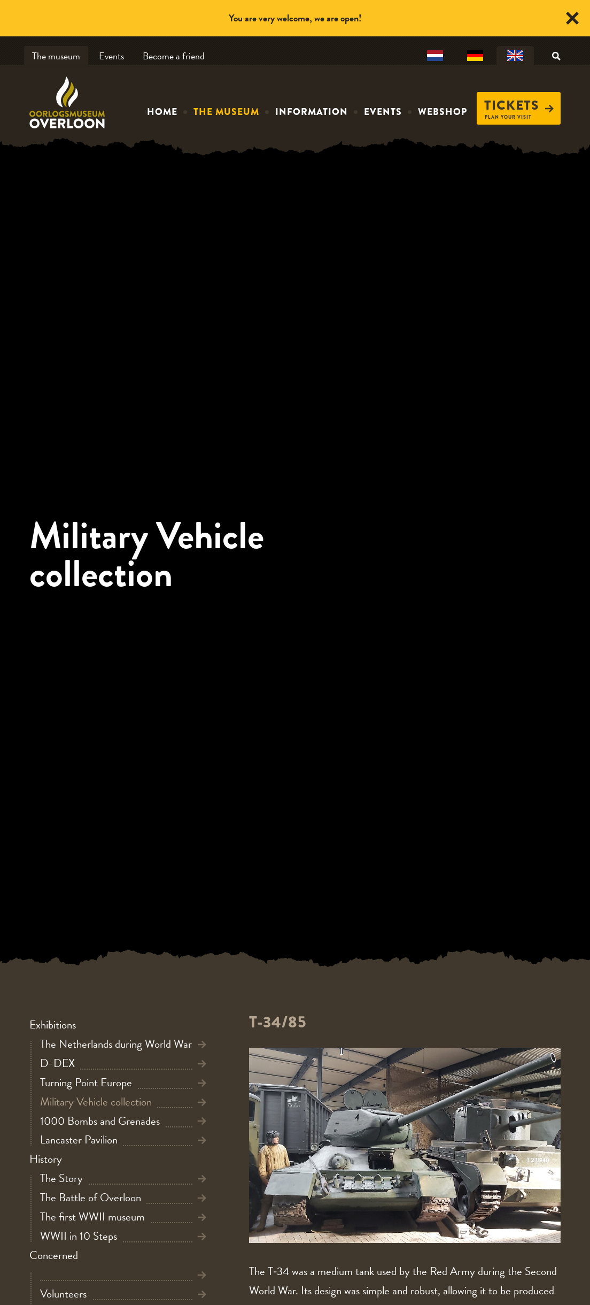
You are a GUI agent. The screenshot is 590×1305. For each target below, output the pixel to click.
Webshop (442, 112)
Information (311, 112)
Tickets (519, 105)
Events (111, 56)
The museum (56, 56)
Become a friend (174, 56)
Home (162, 112)
